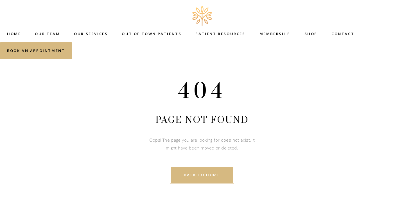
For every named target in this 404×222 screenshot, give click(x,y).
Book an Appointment (36, 50)
